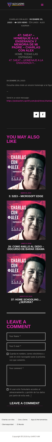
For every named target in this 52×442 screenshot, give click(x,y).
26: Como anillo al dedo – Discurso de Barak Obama (26, 248)
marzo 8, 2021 (26, 193)
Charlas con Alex (18, 19)
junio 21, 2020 (26, 243)
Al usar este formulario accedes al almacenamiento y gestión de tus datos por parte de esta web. (27, 392)
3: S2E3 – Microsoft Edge (26, 196)
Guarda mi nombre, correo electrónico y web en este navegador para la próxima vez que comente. (27, 357)
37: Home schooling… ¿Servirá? (26, 301)
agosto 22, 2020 (26, 296)
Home (18, 54)
